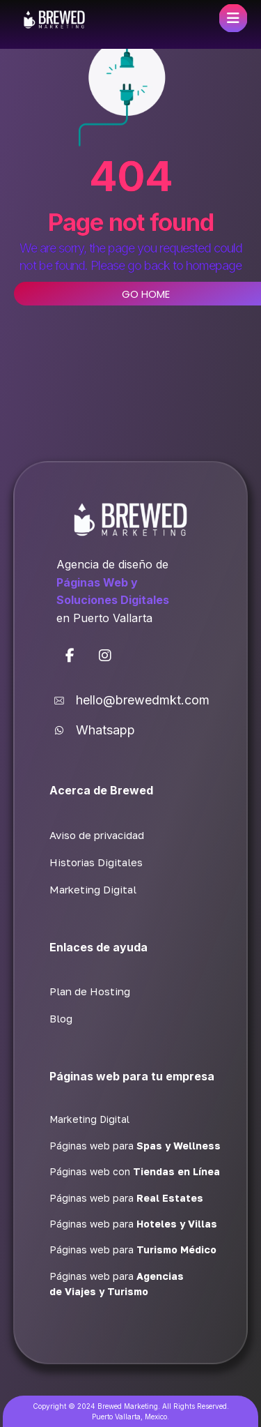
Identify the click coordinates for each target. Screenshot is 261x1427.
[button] (70, 656)
